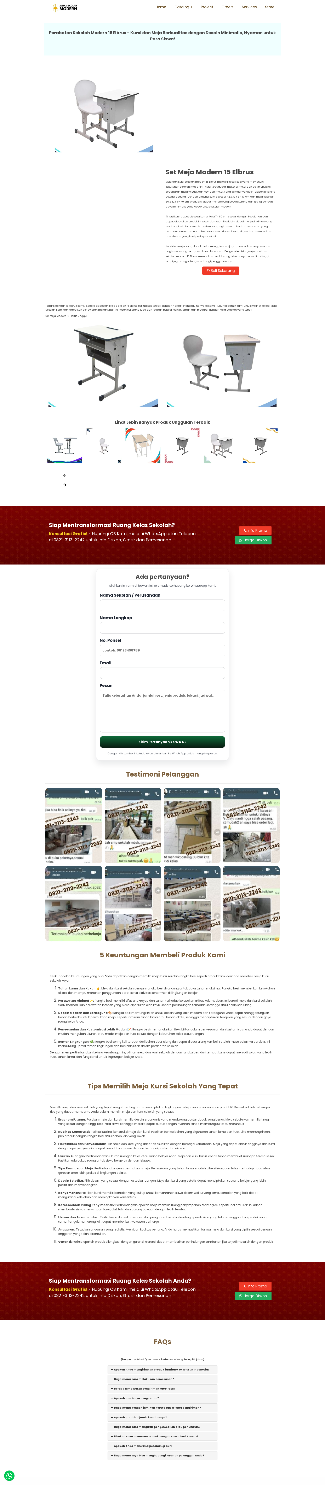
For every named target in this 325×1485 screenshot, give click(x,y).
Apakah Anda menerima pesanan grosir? (141, 1355)
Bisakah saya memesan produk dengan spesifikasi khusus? (155, 1345)
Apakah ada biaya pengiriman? (135, 1307)
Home (161, 7)
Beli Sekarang (221, 178)
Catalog (182, 7)
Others (228, 7)
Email (162, 578)
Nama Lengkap (162, 533)
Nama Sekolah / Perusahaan (162, 510)
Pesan (162, 616)
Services (249, 7)
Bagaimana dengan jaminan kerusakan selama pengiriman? (156, 1316)
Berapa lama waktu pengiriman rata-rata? (143, 1297)
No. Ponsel (162, 555)
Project (207, 7)
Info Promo (255, 439)
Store (269, 7)
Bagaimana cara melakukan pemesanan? (142, 1288)
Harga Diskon (253, 448)
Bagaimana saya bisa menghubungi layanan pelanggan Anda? (157, 1364)
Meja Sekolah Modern (168, 1480)
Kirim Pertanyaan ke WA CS (162, 650)
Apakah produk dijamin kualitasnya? (139, 1326)
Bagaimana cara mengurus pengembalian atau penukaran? (155, 1336)
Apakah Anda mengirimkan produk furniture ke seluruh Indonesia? (160, 1278)
